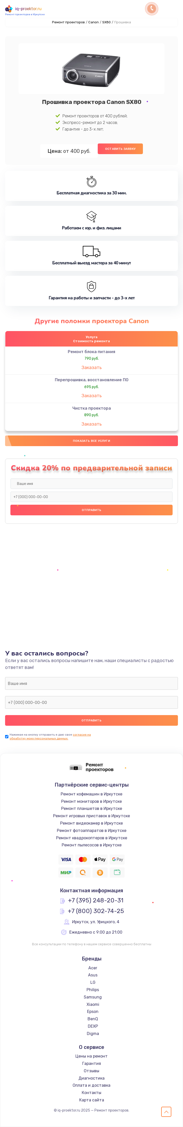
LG (92, 982)
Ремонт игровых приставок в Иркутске (91, 815)
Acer (92, 968)
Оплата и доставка (91, 1085)
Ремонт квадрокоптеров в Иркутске (91, 837)
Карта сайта (91, 1100)
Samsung (93, 997)
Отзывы (91, 1070)
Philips (93, 989)
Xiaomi (93, 1004)
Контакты (91, 1092)
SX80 (106, 22)
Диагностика (91, 1078)
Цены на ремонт (91, 1056)
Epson (92, 1011)
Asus (92, 975)
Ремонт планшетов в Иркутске (91, 808)
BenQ (93, 1018)
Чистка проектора (91, 408)
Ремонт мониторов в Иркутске (91, 801)
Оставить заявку (120, 149)
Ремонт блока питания (91, 351)
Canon (93, 22)
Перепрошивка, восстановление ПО (91, 379)
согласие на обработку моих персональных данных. (50, 736)
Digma (93, 1033)
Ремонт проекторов (68, 22)
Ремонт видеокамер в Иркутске (91, 823)
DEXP (93, 1026)
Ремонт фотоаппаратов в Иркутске (91, 830)
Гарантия (91, 1063)
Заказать (91, 367)
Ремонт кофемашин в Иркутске (91, 794)
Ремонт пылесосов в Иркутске (92, 845)
